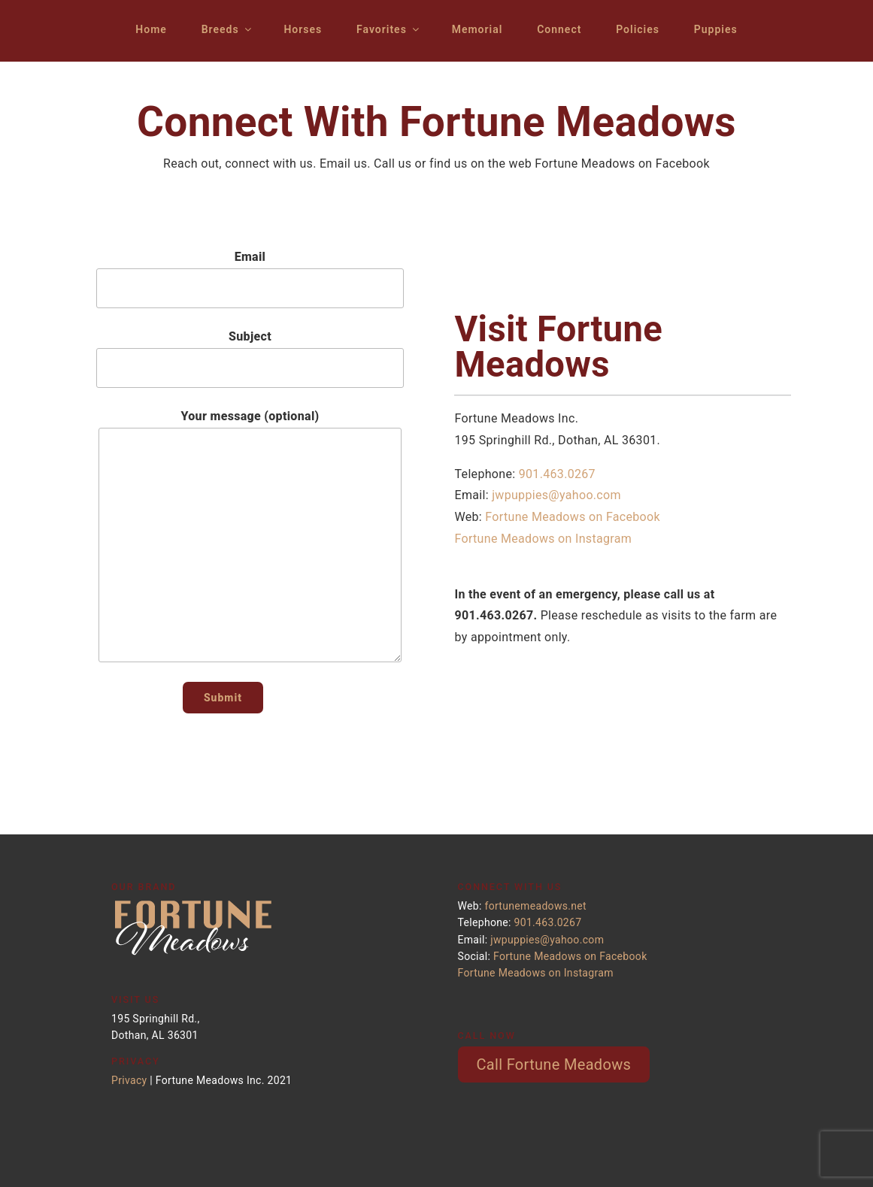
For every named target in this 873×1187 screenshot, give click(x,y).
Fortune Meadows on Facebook (572, 517)
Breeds (227, 29)
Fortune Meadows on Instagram (543, 538)
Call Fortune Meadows (554, 1064)
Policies (637, 29)
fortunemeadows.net (535, 906)
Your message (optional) (250, 535)
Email (249, 279)
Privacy (129, 1080)
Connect (559, 29)
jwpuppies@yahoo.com (556, 495)
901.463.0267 (557, 474)
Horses (302, 29)
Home (151, 29)
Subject (249, 358)
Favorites (388, 29)
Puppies (716, 29)
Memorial (477, 29)
